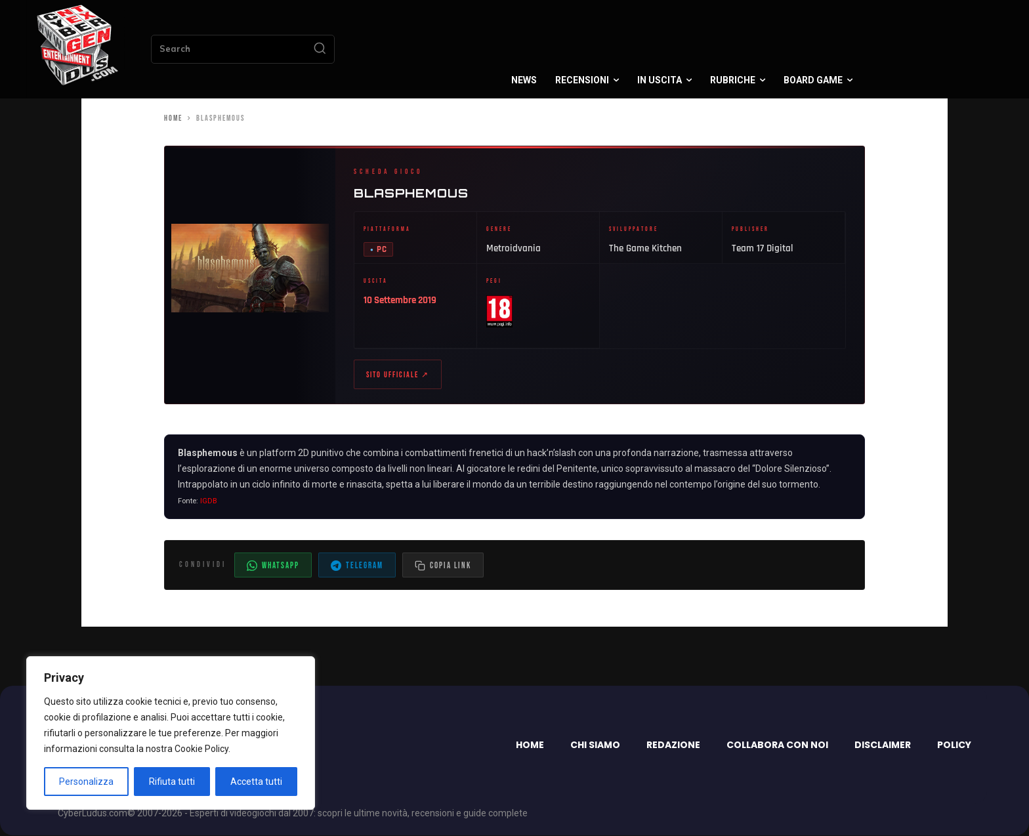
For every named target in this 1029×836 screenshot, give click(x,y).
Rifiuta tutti (172, 781)
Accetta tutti (256, 781)
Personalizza (86, 781)
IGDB (208, 501)
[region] (170, 733)
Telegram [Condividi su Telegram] (357, 566)
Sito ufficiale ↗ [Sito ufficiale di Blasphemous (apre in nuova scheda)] (397, 375)
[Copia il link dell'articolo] (443, 565)
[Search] (319, 49)
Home (173, 118)
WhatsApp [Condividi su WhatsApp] (273, 566)
